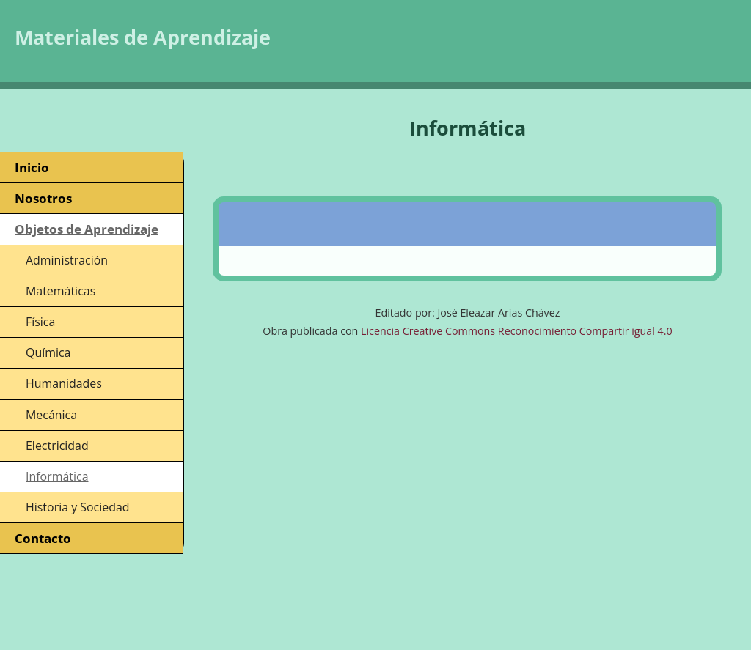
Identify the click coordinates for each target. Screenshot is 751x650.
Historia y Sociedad (78, 507)
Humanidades (64, 383)
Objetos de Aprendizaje (86, 229)
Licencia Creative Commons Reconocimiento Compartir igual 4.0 (517, 331)
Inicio (32, 167)
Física (40, 322)
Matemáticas (60, 291)
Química (48, 352)
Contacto (43, 538)
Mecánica (51, 415)
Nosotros (43, 198)
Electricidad (57, 445)
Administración (67, 260)
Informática (57, 476)
